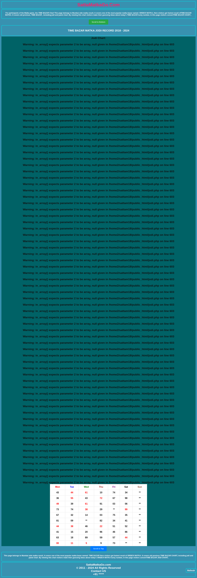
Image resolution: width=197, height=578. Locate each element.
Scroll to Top (98, 549)
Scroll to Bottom (98, 22)
